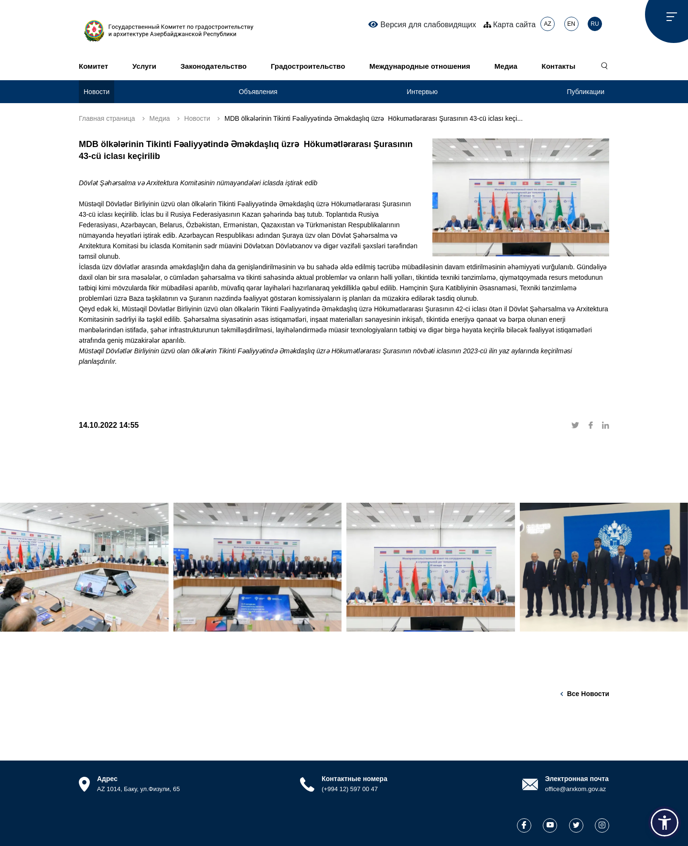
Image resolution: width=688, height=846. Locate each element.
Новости (96, 91)
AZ (547, 24)
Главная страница (107, 118)
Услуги (144, 66)
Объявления (258, 91)
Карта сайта (510, 25)
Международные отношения (419, 66)
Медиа (505, 66)
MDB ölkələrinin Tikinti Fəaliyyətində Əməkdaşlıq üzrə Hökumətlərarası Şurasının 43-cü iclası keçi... (374, 118)
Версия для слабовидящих (422, 24)
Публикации (585, 91)
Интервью (422, 91)
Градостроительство (308, 66)
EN (571, 24)
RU (595, 24)
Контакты (559, 66)
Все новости (588, 694)
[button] (664, 822)
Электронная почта (577, 779)
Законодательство (214, 66)
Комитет (93, 66)
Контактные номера (354, 779)
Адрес (107, 779)
